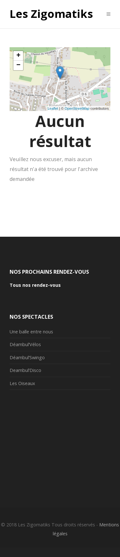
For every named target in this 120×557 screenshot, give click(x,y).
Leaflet (53, 108)
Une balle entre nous (31, 332)
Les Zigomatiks (51, 14)
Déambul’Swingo (27, 357)
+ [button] (18, 56)
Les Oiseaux (22, 383)
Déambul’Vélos (25, 344)
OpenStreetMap (77, 108)
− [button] (18, 65)
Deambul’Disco (25, 370)
